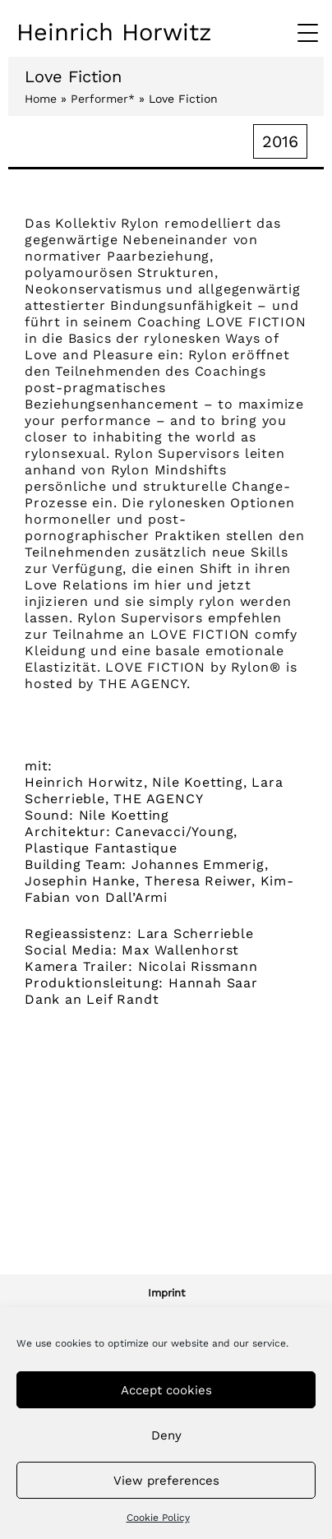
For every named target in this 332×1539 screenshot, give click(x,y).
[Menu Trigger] (307, 33)
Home (41, 98)
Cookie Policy (158, 1517)
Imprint (166, 1293)
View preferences (166, 1480)
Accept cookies (166, 1390)
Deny (166, 1435)
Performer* (103, 98)
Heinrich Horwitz (113, 32)
